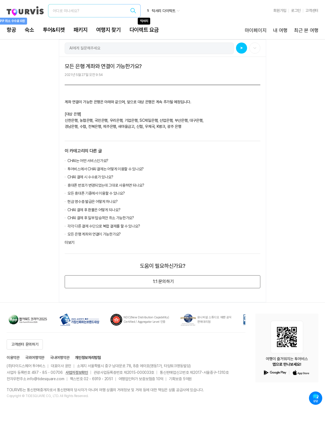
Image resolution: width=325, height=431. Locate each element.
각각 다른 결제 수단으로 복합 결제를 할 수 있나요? (103, 226)
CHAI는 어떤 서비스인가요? (87, 160)
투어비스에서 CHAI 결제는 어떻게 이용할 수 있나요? (105, 169)
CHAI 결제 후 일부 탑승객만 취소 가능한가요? (100, 218)
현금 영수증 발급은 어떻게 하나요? (92, 201)
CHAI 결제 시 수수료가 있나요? (90, 177)
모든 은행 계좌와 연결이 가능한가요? (94, 234)
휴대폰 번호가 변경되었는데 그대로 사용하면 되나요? (105, 185)
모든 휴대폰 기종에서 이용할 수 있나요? (96, 193)
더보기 (69, 242)
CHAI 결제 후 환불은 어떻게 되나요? (93, 210)
